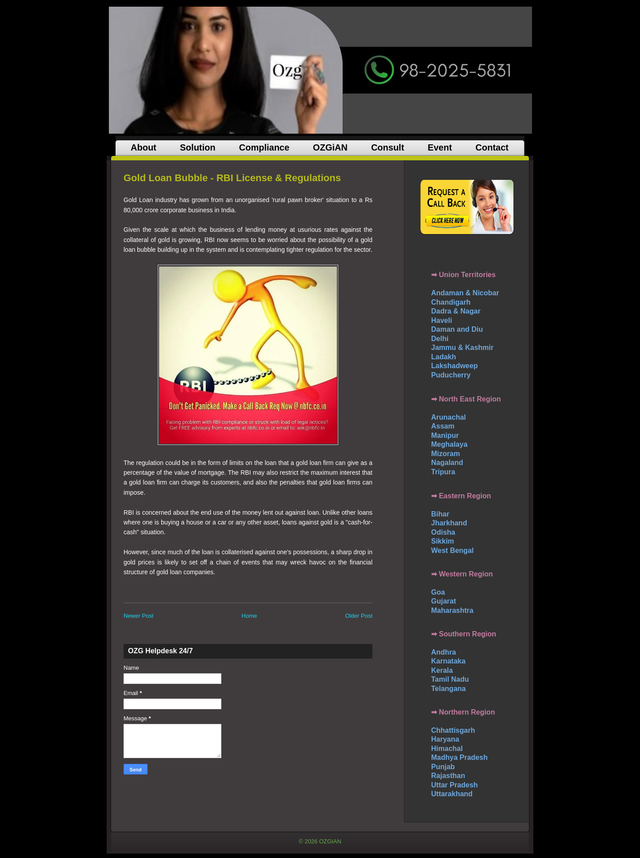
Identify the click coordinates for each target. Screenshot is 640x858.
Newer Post (138, 615)
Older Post (358, 615)
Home (249, 615)
